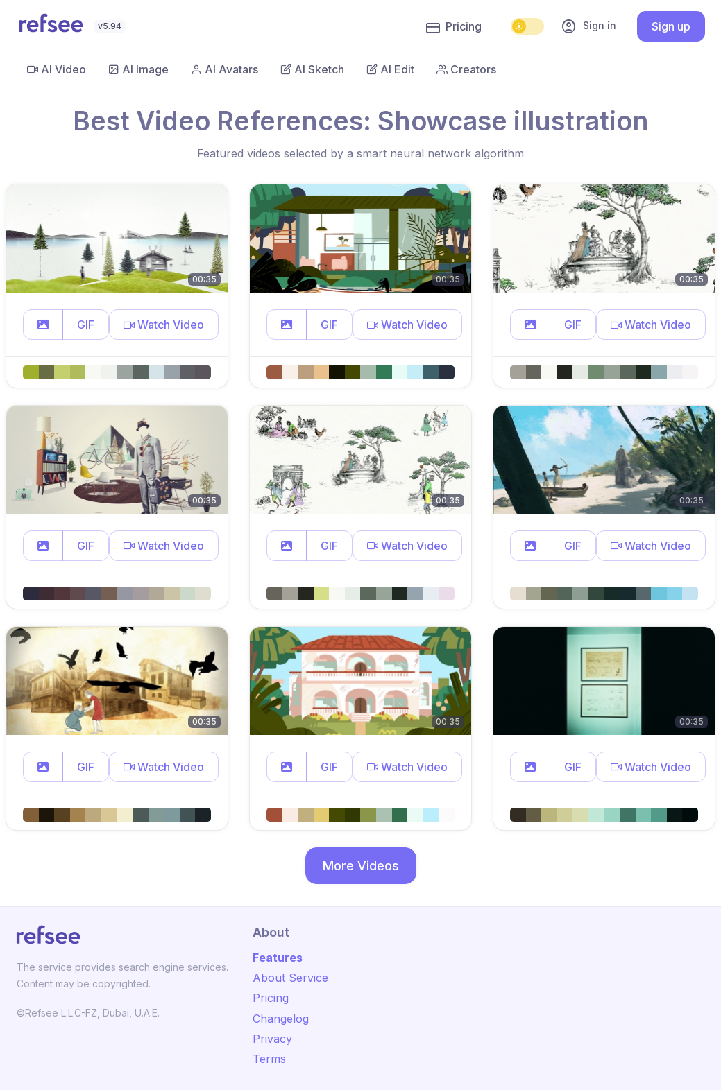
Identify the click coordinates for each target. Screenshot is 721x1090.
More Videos (361, 865)
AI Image (138, 69)
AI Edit (390, 69)
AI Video (56, 69)
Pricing (454, 27)
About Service (290, 978)
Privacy (272, 1039)
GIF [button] (85, 324)
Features (278, 957)
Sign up (671, 26)
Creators (466, 69)
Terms (269, 1059)
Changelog (281, 1019)
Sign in (588, 26)
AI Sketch (312, 69)
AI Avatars (224, 69)
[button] (43, 324)
